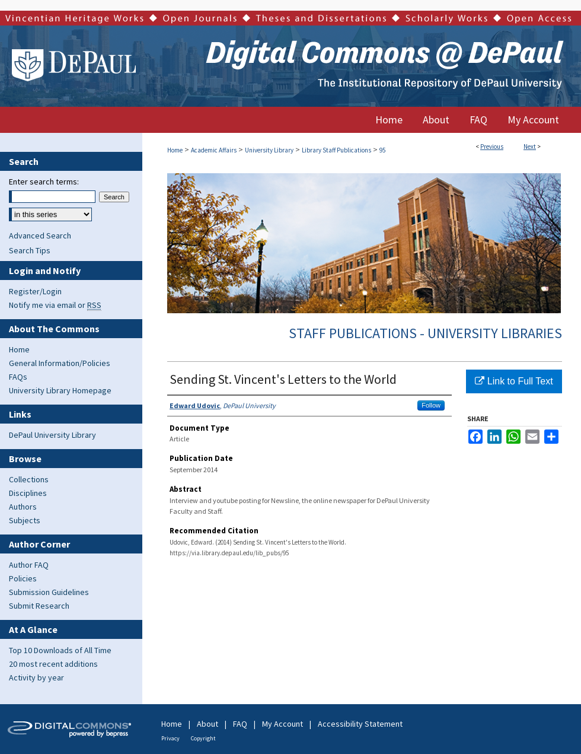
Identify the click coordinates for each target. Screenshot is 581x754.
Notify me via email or (55, 305)
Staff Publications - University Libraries (425, 333)
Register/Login (35, 291)
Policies (23, 578)
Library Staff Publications (336, 150)
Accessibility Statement (360, 723)
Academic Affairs (214, 150)
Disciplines (28, 493)
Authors (23, 506)
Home (175, 150)
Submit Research (39, 605)
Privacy (170, 738)
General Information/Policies (59, 363)
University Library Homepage (60, 390)
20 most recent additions (53, 663)
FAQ (240, 723)
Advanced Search (40, 235)
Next (529, 146)
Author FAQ (29, 564)
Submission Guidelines (49, 592)
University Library (269, 150)
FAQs (18, 376)
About (207, 723)
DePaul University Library (52, 435)
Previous (491, 146)
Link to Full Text (514, 381)
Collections (29, 479)
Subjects (24, 520)
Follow (431, 405)
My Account (282, 723)
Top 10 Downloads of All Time (60, 650)
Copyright (203, 738)
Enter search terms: (44, 181)
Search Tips (29, 250)
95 (382, 150)
